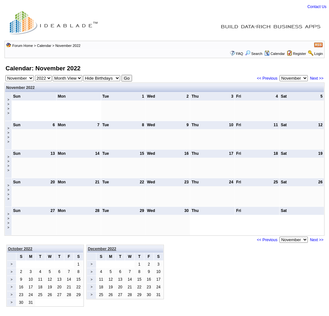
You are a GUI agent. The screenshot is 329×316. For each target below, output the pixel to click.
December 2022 (102, 249)
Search (253, 54)
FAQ (239, 54)
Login (318, 54)
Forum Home (22, 46)
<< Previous (267, 78)
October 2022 (20, 249)
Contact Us (316, 6)
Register (299, 54)
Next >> (317, 78)
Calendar (44, 46)
